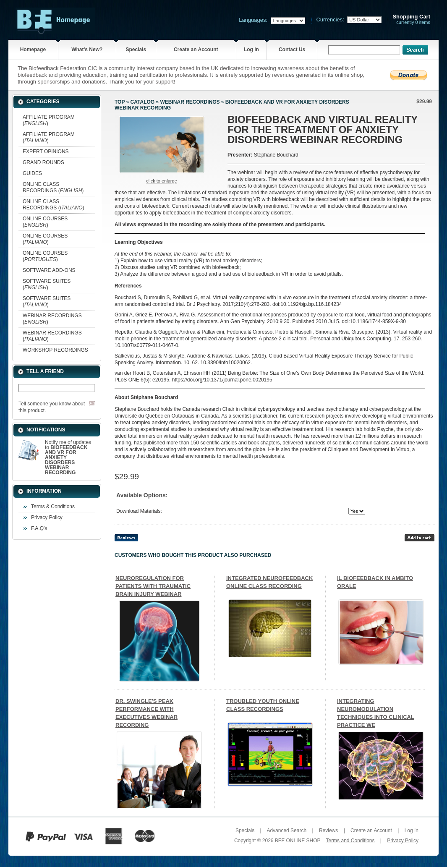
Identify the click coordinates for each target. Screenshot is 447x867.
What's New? (86, 49)
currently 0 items (411, 19)
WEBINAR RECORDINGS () (52, 319)
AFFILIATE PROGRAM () (49, 120)
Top (120, 102)
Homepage (33, 49)
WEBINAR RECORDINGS (190, 102)
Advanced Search (286, 830)
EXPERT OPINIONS (46, 151)
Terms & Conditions (53, 506)
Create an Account (196, 49)
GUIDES (32, 173)
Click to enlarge (161, 180)
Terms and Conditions (350, 840)
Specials (135, 49)
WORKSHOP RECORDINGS (55, 350)
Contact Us (292, 49)
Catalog (143, 102)
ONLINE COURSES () (45, 222)
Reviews (328, 830)
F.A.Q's (39, 528)
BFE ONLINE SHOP (297, 840)
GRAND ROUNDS (43, 162)
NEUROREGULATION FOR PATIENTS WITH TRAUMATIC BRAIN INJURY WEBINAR (153, 586)
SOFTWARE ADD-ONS (49, 270)
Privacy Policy (47, 517)
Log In (251, 49)
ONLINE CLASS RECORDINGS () (53, 187)
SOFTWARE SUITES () (47, 284)
